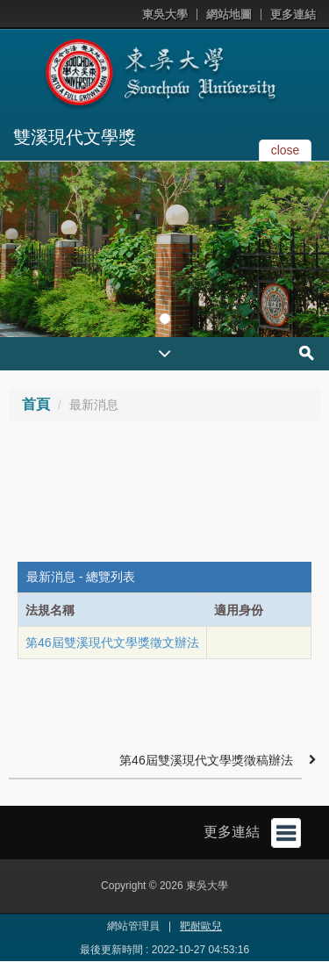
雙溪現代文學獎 (74, 137)
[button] (17, 249)
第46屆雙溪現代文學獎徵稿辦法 (206, 760)
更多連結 (293, 14)
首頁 (36, 404)
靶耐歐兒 (201, 926)
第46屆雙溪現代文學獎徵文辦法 (112, 642)
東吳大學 (165, 14)
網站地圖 (229, 14)
